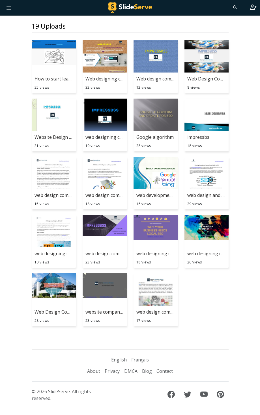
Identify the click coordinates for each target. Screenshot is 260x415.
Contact (164, 371)
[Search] (234, 7)
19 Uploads (49, 26)
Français (140, 360)
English (119, 360)
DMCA (130, 371)
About (93, 371)
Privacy (112, 371)
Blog (147, 371)
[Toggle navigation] (9, 8)
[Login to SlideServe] (253, 7)
